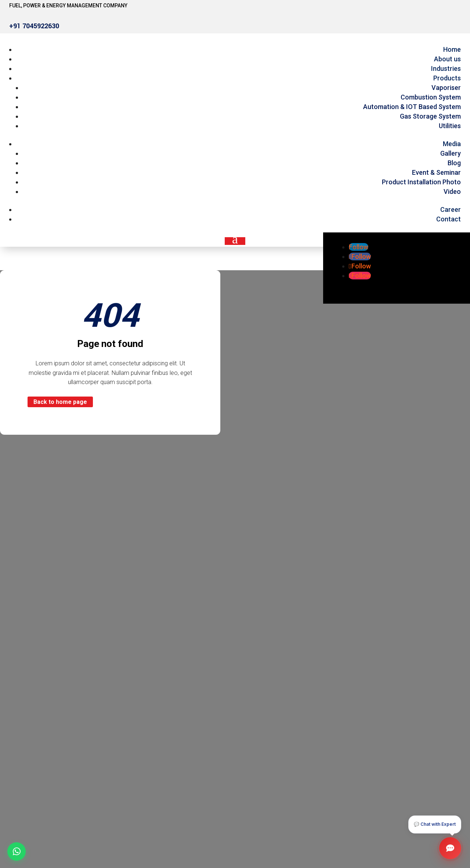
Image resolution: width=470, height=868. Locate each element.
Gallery (450, 153)
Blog (454, 163)
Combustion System (431, 97)
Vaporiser (446, 87)
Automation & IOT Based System (412, 107)
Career (450, 209)
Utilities (450, 126)
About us (447, 59)
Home (452, 49)
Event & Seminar (436, 172)
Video (452, 191)
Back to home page (60, 401)
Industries (446, 68)
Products (447, 78)
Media (452, 144)
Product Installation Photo (421, 182)
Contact (448, 219)
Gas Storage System (430, 116)
